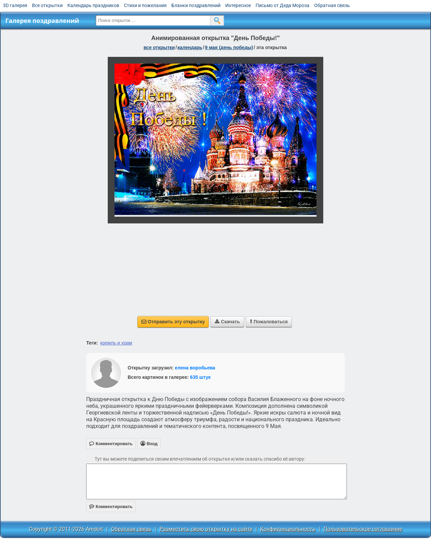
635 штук (200, 377)
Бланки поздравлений (196, 5)
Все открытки (47, 5)
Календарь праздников (93, 5)
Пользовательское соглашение (363, 529)
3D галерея (15, 5)
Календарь (189, 47)
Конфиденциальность (288, 529)
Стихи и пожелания (145, 5)
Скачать (227, 321)
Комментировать (111, 506)
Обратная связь (332, 5)
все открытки (159, 47)
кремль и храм (116, 343)
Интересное (238, 5)
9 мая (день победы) (229, 47)
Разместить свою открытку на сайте (206, 529)
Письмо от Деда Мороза (282, 5)
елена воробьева (195, 367)
